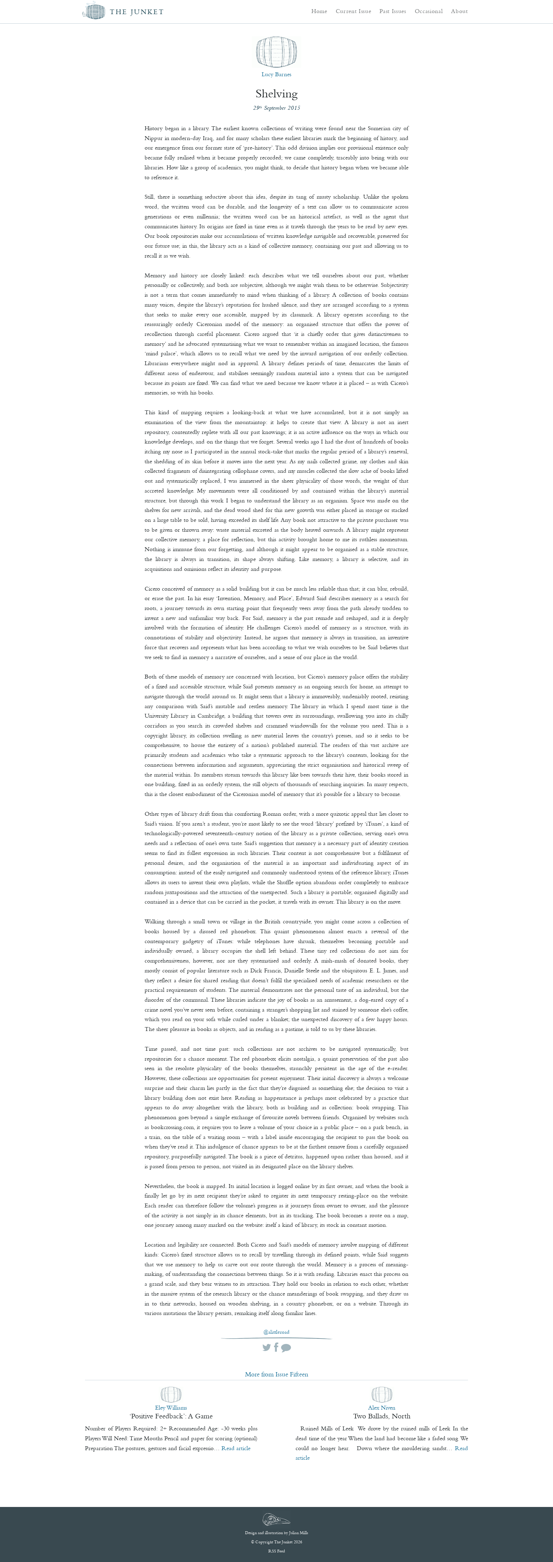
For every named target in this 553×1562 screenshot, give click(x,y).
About (459, 10)
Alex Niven (381, 1407)
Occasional (429, 10)
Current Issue (353, 10)
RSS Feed (276, 1551)
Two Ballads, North (382, 1416)
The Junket (137, 12)
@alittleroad (276, 1332)
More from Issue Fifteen (276, 1374)
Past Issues (392, 10)
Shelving (276, 93)
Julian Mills (298, 1532)
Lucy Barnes (276, 74)
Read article (235, 1448)
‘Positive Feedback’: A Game (171, 1416)
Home (319, 10)
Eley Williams (171, 1407)
